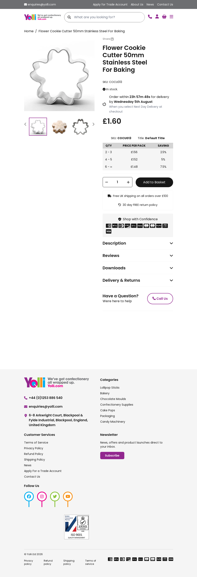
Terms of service (90, 562)
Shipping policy (69, 562)
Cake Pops (107, 410)
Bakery (105, 393)
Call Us (160, 298)
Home (29, 31)
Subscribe (112, 455)
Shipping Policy (34, 460)
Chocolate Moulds (113, 399)
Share (108, 39)
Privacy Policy (33, 448)
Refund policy (48, 562)
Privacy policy (28, 562)
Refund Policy (33, 454)
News (27, 465)
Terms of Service (36, 443)
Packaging (107, 416)
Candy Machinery (112, 422)
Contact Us (32, 477)
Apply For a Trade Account (43, 471)
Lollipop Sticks (109, 388)
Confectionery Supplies (116, 405)
